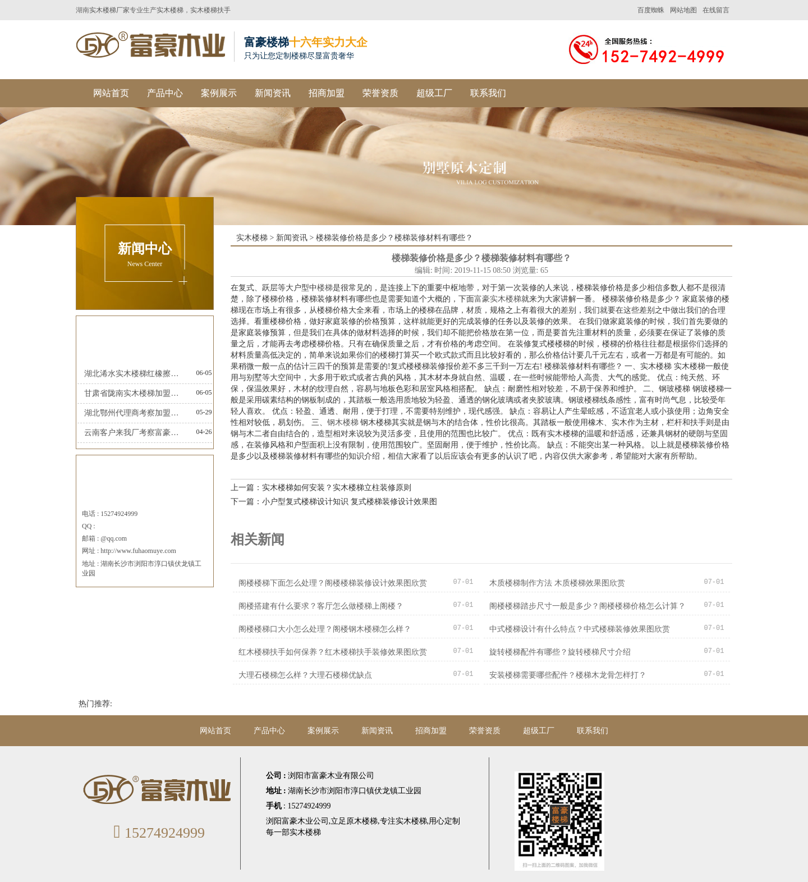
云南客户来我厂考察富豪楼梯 (134, 432)
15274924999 (158, 833)
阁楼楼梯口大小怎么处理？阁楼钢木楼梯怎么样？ (324, 629)
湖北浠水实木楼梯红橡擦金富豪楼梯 (134, 373)
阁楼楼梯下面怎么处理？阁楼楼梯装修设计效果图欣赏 (332, 583)
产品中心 (165, 93)
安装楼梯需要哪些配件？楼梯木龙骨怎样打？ (567, 675)
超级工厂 (434, 93)
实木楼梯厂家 (109, 10)
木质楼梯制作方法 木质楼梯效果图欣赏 (557, 583)
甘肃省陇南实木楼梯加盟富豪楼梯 (134, 393)
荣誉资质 (380, 93)
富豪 (482, 299)
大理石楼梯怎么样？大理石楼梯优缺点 (305, 675)
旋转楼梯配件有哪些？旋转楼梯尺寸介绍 (560, 652)
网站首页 (111, 93)
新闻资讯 (273, 93)
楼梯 (325, 288)
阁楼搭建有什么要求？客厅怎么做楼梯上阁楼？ (320, 606)
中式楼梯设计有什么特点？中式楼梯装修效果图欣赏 (579, 629)
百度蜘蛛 (650, 10)
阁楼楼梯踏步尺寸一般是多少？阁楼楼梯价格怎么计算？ (587, 606)
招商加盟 (327, 93)
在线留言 (716, 10)
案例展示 (219, 93)
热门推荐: (95, 704)
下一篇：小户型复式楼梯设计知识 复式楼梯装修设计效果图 (334, 501)
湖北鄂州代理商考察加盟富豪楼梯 (134, 413)
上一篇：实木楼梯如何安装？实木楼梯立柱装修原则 (321, 487)
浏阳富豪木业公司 (297, 821)
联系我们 (488, 93)
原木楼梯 (362, 821)
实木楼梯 (170, 10)
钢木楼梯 (343, 422)
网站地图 (683, 10)
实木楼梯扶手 (210, 10)
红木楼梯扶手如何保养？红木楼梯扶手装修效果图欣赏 (332, 652)
